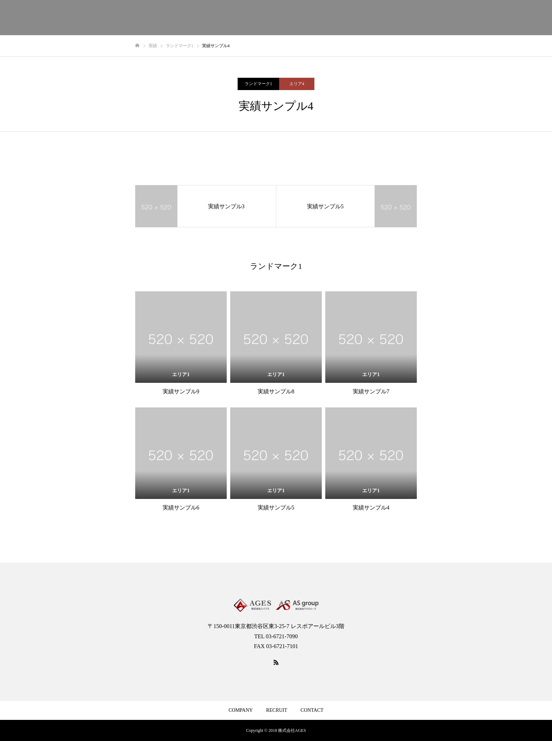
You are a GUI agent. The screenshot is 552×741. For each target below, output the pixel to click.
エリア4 (296, 83)
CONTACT (312, 710)
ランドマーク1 (258, 83)
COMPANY (240, 710)
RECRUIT (276, 710)
